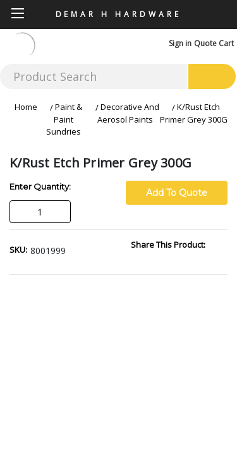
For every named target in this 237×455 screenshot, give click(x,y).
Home (26, 106)
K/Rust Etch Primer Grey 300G (194, 113)
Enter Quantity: (40, 186)
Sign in (180, 43)
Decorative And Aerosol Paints (128, 113)
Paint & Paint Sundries (64, 119)
